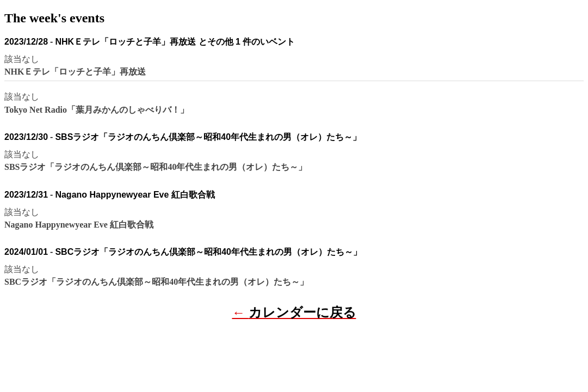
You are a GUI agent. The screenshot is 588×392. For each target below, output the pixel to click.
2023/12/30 (26, 137)
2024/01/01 (26, 251)
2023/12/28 (26, 41)
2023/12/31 (26, 194)
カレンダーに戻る (302, 312)
